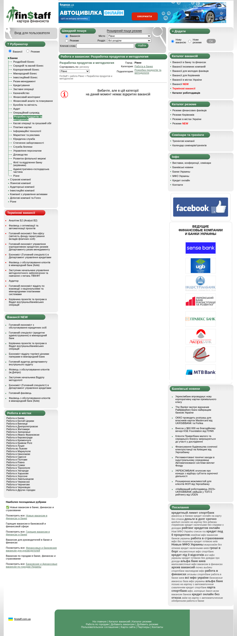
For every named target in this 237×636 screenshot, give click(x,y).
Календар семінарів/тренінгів (190, 145)
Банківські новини (183, 167)
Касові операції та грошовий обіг (32, 123)
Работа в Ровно (15, 462)
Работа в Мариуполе (18, 451)
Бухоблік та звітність (25, 104)
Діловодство (20, 154)
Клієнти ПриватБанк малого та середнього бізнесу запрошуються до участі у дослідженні (196, 439)
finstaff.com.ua (22, 619)
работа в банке (195, 600)
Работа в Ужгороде (17, 470)
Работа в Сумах (15, 465)
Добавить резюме (147, 624)
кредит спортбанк (196, 587)
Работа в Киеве (15, 418)
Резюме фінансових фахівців (190, 110)
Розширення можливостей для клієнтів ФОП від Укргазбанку (193, 482)
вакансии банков (181, 594)
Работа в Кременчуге (18, 440)
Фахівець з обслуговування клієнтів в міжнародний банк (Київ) (29, 264)
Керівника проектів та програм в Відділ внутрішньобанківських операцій (28, 302)
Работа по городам (97, 624)
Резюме (74, 40)
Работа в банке (144, 66)
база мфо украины (194, 581)
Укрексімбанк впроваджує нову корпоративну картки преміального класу (196, 399)
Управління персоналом (27, 150)
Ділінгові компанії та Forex (25, 197)
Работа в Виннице (17, 423)
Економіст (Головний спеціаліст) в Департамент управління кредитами (30, 256)
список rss (200, 531)
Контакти (178, 184)
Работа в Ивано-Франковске (23, 434)
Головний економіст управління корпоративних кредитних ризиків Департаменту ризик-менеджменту (29, 247)
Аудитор (14, 280)
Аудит (16, 108)
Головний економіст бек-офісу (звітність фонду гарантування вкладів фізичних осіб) (27, 236)
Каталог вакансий (119, 621)
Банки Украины (181, 171)
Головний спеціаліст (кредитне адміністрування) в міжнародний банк (28, 335)
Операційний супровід (26, 112)
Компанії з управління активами (28, 194)
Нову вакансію (181, 41)
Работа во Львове (16, 448)
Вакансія (75, 36)
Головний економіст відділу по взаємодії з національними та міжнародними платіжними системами (27, 290)
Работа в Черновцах (18, 487)
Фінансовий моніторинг (27, 97)
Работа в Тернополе (18, 467)
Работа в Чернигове (18, 484)
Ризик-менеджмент (24, 81)
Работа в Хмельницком (20, 479)
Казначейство (21, 93)
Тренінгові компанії (184, 141)
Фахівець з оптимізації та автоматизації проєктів (23, 227)
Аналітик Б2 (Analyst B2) (23, 220)
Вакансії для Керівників (186, 75)
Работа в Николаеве (18, 454)
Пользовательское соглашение (100, 627)
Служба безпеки (22, 146)
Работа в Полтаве (16, 459)
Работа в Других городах (20, 490)
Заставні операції (23, 89)
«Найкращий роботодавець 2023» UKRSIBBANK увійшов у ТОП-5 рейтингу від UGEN (195, 492)
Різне (16, 175)
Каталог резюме (142, 621)
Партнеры (144, 627)
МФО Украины (181, 176)
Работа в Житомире (18, 429)
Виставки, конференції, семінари (192, 162)
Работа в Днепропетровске (22, 426)
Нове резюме (197, 41)
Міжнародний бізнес (25, 73)
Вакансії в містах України (187, 79)
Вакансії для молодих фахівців (191, 71)
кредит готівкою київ (206, 541)
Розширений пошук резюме (124, 30)
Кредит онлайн (181, 180)
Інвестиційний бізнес (25, 77)
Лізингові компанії (20, 183)
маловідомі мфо (194, 570)
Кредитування (21, 85)
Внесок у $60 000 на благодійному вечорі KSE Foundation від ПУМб (196, 429)
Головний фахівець (20, 393)
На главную (100, 621)
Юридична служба (24, 139)
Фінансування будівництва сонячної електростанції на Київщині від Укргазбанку (196, 449)
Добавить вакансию (123, 624)
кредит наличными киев (195, 548)
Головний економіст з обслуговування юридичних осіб (28, 326)
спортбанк (208, 551)
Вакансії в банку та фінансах (189, 62)
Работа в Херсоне (17, 476)
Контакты (157, 627)
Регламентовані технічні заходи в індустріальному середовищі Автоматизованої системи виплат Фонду (195, 461)
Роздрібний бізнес (24, 61)
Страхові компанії (20, 179)
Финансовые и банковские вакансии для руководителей (31, 549)
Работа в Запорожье (18, 432)
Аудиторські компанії (22, 186)
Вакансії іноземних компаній (189, 66)
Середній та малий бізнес (28, 65)
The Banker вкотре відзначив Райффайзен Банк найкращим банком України (193, 410)
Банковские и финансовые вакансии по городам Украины (31, 565)
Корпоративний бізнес (26, 69)
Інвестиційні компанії (22, 190)
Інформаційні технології (27, 131)
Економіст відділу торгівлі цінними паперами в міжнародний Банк (29, 355)
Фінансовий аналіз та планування (33, 101)
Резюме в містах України (187, 119)
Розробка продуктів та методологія (148, 71)
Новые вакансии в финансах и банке (26, 517)
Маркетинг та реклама (26, 135)
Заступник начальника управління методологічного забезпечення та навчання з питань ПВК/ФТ (29, 273)
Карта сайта (128, 627)
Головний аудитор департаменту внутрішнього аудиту (28, 363)
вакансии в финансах (209, 564)
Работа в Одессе (16, 456)
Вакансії (181, 84)
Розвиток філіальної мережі (29, 158)
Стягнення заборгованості (28, 142)
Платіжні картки (22, 127)
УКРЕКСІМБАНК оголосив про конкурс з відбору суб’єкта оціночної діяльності (197, 473)
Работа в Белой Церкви (20, 420)
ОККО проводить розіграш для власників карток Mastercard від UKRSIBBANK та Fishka (194, 420)
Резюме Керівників (183, 114)
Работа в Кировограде (19, 437)
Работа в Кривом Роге (19, 443)
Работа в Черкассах (18, 481)
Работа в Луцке (15, 445)
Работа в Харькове (17, 473)
